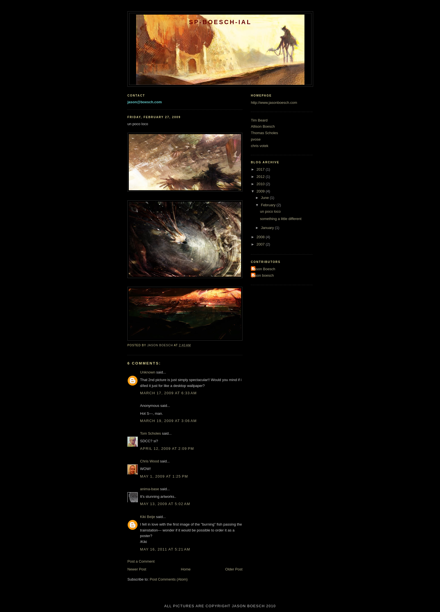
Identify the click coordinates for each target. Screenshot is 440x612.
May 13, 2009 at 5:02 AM (165, 504)
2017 (261, 169)
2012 (261, 177)
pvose (256, 139)
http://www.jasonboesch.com (274, 102)
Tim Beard (259, 120)
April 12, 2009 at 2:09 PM (167, 448)
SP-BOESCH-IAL (220, 22)
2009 (261, 191)
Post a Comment (141, 561)
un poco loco (270, 211)
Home (186, 569)
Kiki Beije (147, 517)
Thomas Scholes (264, 133)
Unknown (147, 372)
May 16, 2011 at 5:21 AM (165, 549)
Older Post (233, 569)
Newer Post (136, 569)
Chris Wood (149, 461)
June (265, 198)
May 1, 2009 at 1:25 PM (164, 476)
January (268, 228)
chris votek (259, 146)
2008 (261, 237)
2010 (261, 184)
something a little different (280, 219)
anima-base (149, 489)
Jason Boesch (263, 269)
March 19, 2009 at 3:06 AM (168, 421)
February (269, 205)
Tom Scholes (150, 433)
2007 (261, 244)
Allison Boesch (263, 126)
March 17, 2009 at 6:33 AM (168, 393)
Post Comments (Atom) (169, 579)
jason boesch (263, 275)
